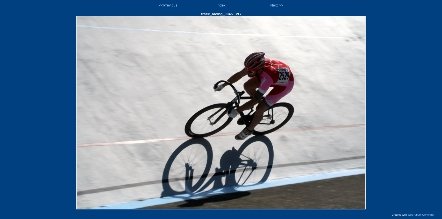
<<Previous (168, 5)
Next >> (276, 5)
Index (220, 5)
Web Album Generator (421, 214)
